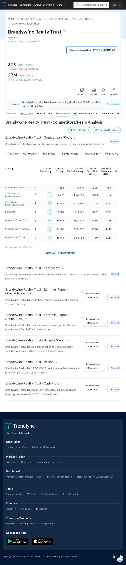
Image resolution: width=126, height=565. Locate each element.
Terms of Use (25, 508)
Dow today (26, 462)
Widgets (31, 494)
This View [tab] (13, 153)
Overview (11, 113)
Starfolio (10, 523)
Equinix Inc (10, 211)
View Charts (79, 130)
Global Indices (83, 476)
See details (113, 104)
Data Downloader (50, 494)
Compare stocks (14, 494)
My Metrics (31, 154)
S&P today (11, 462)
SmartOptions (26, 523)
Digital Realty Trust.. (15, 237)
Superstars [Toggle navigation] (26, 4)
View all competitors (61, 253)
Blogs (25, 447)
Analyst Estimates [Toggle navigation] (44, 4)
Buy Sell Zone (44, 113)
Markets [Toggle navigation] (12, 4)
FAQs (35, 447)
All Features (49, 447)
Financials (62, 113)
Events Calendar (104, 476)
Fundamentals (71, 154)
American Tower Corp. (17, 220)
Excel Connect (70, 494)
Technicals (107, 113)
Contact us (11, 447)
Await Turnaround (27, 41)
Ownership (93, 154)
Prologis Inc (11, 202)
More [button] (60, 4)
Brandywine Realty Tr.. (16, 187)
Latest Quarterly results (49, 462)
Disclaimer (41, 508)
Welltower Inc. (13, 193)
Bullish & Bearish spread (59, 476)
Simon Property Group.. (17, 228)
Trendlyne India (46, 523)
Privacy (9, 508)
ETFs (40, 476)
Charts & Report (84, 113)
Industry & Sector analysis (19, 476)
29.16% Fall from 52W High (24, 69)
